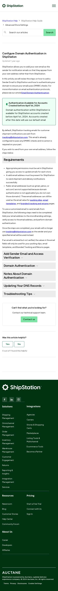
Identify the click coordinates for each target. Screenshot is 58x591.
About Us (7, 531)
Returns (5, 465)
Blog (4, 509)
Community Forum (10, 524)
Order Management (8, 433)
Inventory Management (8, 442)
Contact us (29, 319)
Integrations (33, 406)
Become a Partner (34, 451)
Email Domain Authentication (35, 93)
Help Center (7, 519)
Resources (7, 495)
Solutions (7, 406)
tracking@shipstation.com (15, 137)
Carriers (30, 420)
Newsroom (7, 504)
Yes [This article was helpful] (8, 344)
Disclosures (22, 583)
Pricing (30, 495)
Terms (6, 583)
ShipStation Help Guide (31, 21)
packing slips (36, 200)
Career (5, 540)
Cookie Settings (35, 583)
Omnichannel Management (8, 425)
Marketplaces (33, 433)
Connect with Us (34, 509)
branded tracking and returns (34, 203)
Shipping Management (8, 416)
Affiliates (6, 550)
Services (6, 487)
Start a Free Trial (34, 504)
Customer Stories (10, 514)
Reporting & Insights (7, 472)
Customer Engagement (8, 458)
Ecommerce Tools (35, 446)
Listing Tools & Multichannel (33, 440)
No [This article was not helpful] (19, 344)
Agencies (31, 415)
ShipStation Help (10, 21)
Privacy (13, 583)
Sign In (30, 514)
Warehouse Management (8, 450)
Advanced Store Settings (16, 25)
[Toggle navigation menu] (54, 5)
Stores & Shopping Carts (35, 426)
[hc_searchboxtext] (23, 32)
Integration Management (8, 480)
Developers (7, 545)
